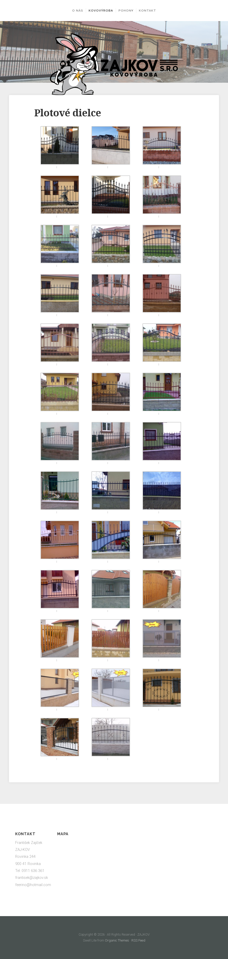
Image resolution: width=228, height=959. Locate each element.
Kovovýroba (97, 10)
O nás (74, 10)
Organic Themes (117, 940)
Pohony (126, 10)
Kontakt (150, 10)
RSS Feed (138, 940)
